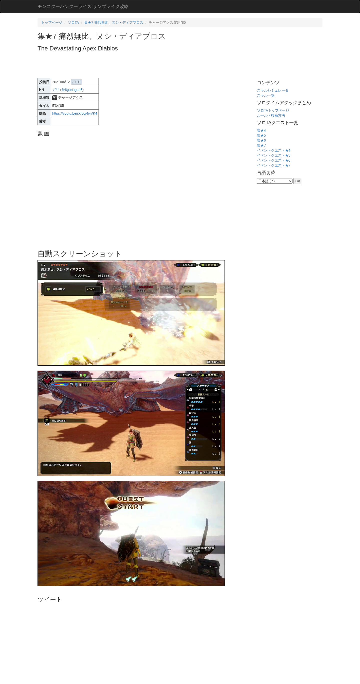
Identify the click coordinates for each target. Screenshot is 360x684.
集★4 (261, 130)
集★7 (261, 145)
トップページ (51, 22)
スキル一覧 (265, 95)
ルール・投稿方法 (271, 115)
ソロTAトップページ (273, 110)
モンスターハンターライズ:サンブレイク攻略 (83, 6)
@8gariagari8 (72, 90)
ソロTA (73, 22)
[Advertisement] (129, 65)
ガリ (55, 90)
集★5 (261, 135)
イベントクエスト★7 (273, 165)
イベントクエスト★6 (273, 160)
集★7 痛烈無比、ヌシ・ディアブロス (113, 22)
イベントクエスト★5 (273, 155)
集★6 (261, 140)
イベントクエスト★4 (273, 150)
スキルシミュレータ (272, 90)
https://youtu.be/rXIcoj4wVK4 (74, 113)
